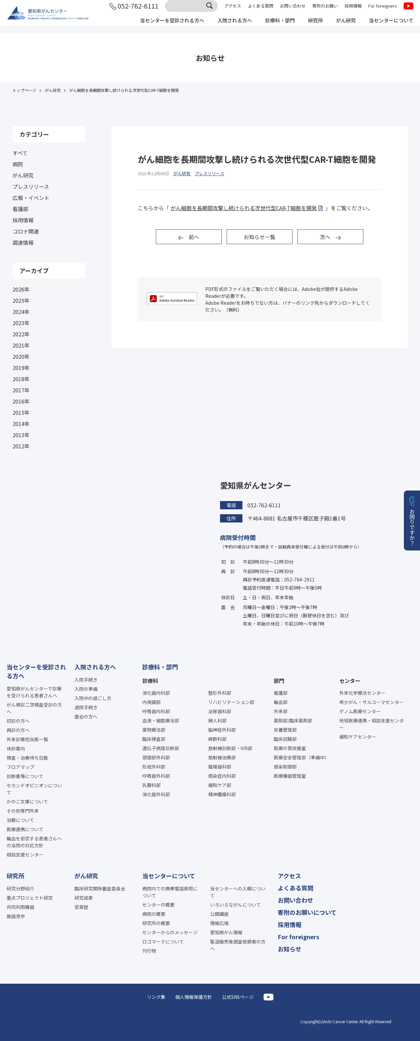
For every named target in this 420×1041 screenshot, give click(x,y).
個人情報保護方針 (193, 997)
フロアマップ (20, 767)
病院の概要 (153, 914)
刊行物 (149, 950)
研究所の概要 (156, 923)
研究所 (311, 26)
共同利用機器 (20, 907)
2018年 (21, 379)
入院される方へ (226, 26)
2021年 (21, 345)
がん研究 (342, 26)
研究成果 (83, 897)
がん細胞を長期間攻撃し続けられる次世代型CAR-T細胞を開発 (244, 208)
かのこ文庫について (27, 801)
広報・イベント (31, 198)
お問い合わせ (293, 11)
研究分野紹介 (20, 888)
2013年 (21, 435)
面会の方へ (86, 716)
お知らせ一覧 (259, 237)
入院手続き (86, 679)
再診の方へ (18, 730)
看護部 (20, 209)
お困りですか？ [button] (412, 527)
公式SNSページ (238, 997)
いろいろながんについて (235, 904)
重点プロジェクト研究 (30, 897)
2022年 (21, 334)
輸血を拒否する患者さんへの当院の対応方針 (34, 842)
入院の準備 (86, 689)
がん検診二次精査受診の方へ (34, 708)
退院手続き (86, 707)
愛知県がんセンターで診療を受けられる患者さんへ (34, 692)
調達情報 (23, 242)
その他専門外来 (23, 810)
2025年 (21, 300)
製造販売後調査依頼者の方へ (238, 945)
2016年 (21, 401)
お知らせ (289, 948)
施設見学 (16, 916)
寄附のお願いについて (307, 912)
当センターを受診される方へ (160, 26)
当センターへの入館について (238, 892)
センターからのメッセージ (170, 932)
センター (349, 681)
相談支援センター (25, 854)
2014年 (21, 424)
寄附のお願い (325, 11)
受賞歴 (81, 907)
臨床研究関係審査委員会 (99, 888)
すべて (20, 153)
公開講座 (219, 914)
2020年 (21, 356)
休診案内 (16, 748)
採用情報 (353, 11)
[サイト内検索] (191, 11)
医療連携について (25, 829)
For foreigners (382, 11)
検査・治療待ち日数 (27, 757)
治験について (20, 820)
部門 (279, 681)
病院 (18, 164)
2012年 (21, 446)
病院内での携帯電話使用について (170, 892)
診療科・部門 (274, 26)
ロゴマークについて (163, 941)
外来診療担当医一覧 (27, 739)
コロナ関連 (26, 231)
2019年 (21, 368)
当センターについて (389, 26)
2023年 (21, 323)
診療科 (150, 681)
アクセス (232, 11)
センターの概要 (158, 904)
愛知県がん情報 (226, 932)
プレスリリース (31, 186)
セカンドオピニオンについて (34, 789)
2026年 (21, 289)
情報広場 (219, 923)
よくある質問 (260, 11)
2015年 (21, 412)
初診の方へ (18, 720)
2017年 (21, 390)
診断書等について (25, 776)
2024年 (21, 312)
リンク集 (156, 997)
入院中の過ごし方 (92, 698)
